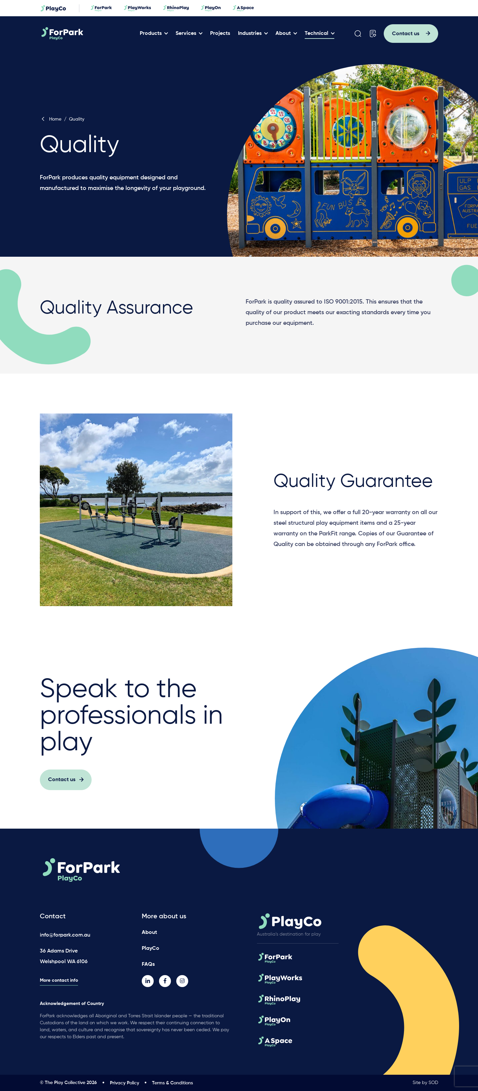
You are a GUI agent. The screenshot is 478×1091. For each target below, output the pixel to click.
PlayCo (150, 948)
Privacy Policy (124, 1083)
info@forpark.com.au (65, 935)
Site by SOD (425, 1082)
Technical (316, 33)
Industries (250, 33)
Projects (220, 33)
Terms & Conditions (172, 1083)
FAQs (148, 964)
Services (186, 33)
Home (50, 119)
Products (151, 33)
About (283, 33)
